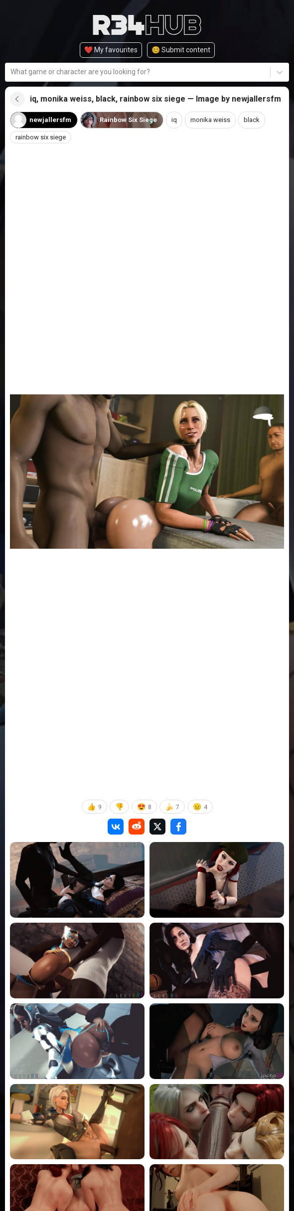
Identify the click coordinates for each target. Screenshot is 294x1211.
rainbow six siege (42, 137)
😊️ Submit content (180, 50)
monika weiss (215, 120)
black (258, 120)
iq (177, 120)
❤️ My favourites (111, 50)
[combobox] (11, 72)
